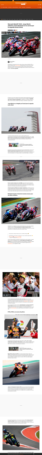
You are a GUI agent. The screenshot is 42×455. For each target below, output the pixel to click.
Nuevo (39, 4)
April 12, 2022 (19, 237)
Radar (9, 19)
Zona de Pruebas (4, 7)
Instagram (40, 7)
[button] (12, 61)
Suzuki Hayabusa (20, 19)
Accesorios (23, 7)
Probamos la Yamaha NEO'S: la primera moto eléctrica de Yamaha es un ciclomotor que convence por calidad (26, 349)
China (7, 19)
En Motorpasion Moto (21, 143)
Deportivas (10, 7)
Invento (12, 19)
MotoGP (20, 7)
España (14, 19)
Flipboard (15, 30)
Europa (17, 19)
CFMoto (32, 19)
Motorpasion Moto (21, 4)
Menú (3, 4)
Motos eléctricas (15, 7)
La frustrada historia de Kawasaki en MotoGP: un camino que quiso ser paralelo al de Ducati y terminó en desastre (26, 145)
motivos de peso (17, 65)
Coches (29, 19)
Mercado (27, 19)
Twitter (14, 30)
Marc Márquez (28, 7)
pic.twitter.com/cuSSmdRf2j (17, 236)
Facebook (39, 7)
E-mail (16, 30)
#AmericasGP (11, 236)
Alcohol (24, 19)
